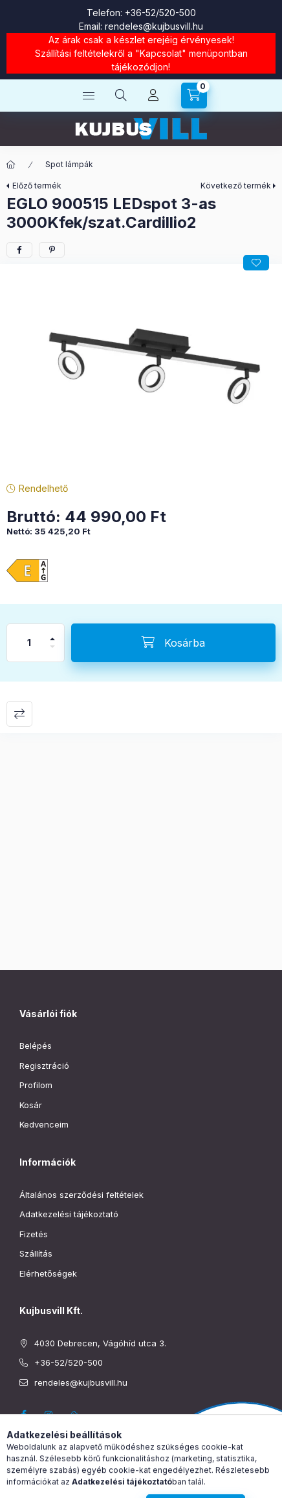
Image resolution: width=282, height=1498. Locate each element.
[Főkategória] (11, 164)
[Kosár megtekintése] (194, 95)
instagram (49, 1415)
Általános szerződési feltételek (81, 1194)
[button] (141, 369)
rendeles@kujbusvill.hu (154, 26)
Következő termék (236, 185)
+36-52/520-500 (160, 12)
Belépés (35, 1045)
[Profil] (153, 95)
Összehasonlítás (19, 714)
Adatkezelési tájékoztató (68, 1214)
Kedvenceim (44, 1124)
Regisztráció (44, 1065)
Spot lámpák (69, 164)
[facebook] (19, 250)
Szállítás (35, 1253)
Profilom (35, 1085)
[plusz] (52, 633)
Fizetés (33, 1234)
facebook (23, 1415)
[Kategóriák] (89, 95)
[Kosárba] (173, 642)
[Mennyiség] (29, 643)
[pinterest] (52, 250)
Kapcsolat (161, 53)
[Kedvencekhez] (256, 262)
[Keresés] (121, 95)
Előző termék (36, 185)
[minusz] (52, 652)
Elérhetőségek (48, 1273)
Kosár (30, 1105)
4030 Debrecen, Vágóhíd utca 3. (100, 1343)
